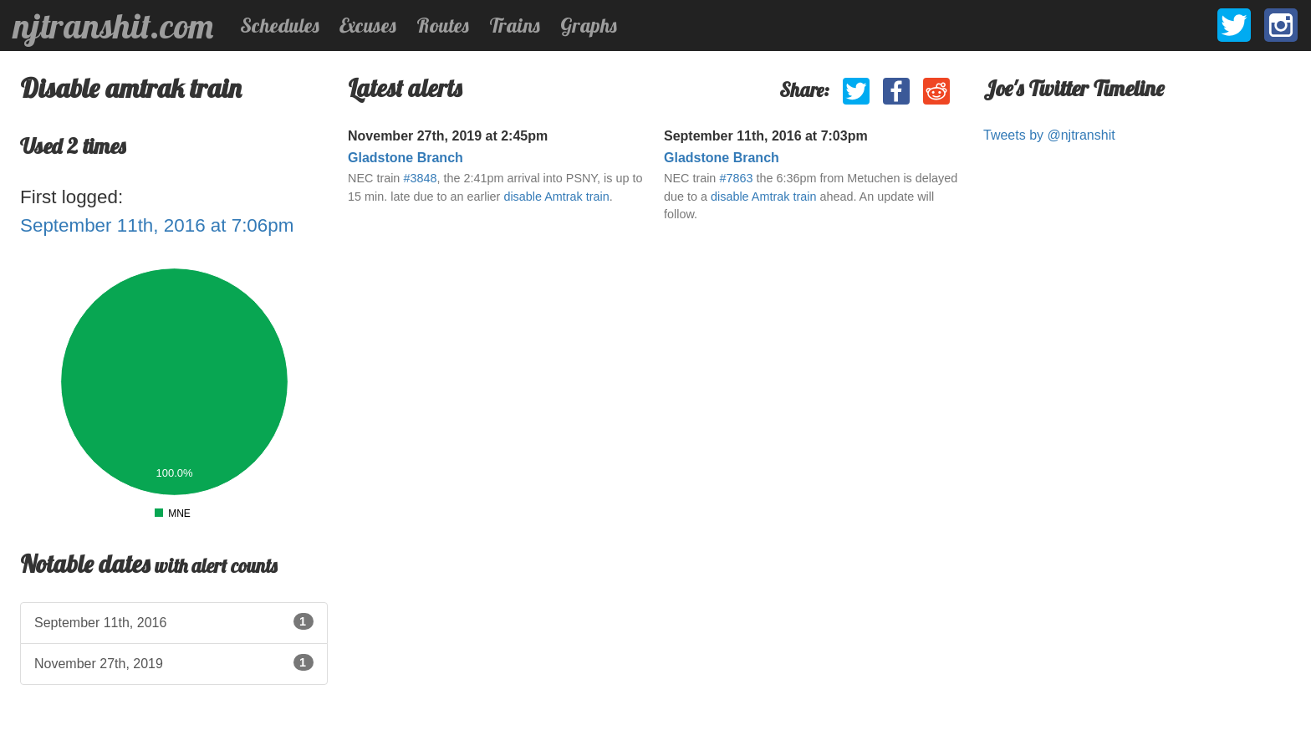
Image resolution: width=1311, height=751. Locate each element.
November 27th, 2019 (174, 662)
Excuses (367, 25)
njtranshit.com (113, 25)
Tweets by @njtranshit (1049, 135)
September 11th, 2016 (174, 621)
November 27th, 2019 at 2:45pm (448, 136)
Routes (442, 25)
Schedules (279, 25)
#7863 (735, 178)
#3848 (419, 178)
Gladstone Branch (405, 158)
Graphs (588, 25)
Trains (514, 25)
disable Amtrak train (556, 196)
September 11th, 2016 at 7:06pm (156, 225)
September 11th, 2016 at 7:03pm (766, 136)
